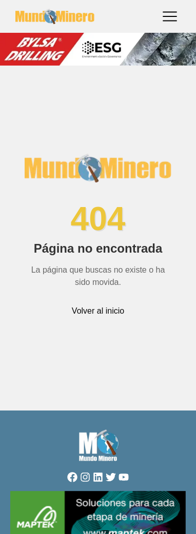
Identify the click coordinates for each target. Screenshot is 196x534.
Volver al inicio (98, 310)
